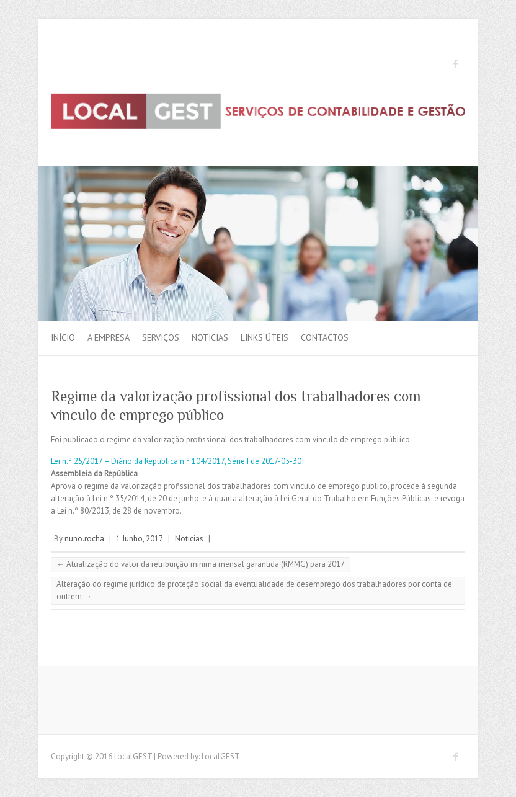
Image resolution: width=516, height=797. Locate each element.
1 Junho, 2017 (139, 538)
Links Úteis (264, 337)
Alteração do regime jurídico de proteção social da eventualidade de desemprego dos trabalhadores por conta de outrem (254, 590)
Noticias (210, 337)
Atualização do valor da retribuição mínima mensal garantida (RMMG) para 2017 (200, 564)
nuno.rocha (84, 538)
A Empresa (108, 337)
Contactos (325, 337)
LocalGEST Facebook (456, 64)
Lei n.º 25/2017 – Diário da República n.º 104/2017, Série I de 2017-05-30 (176, 461)
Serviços (160, 337)
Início (63, 337)
